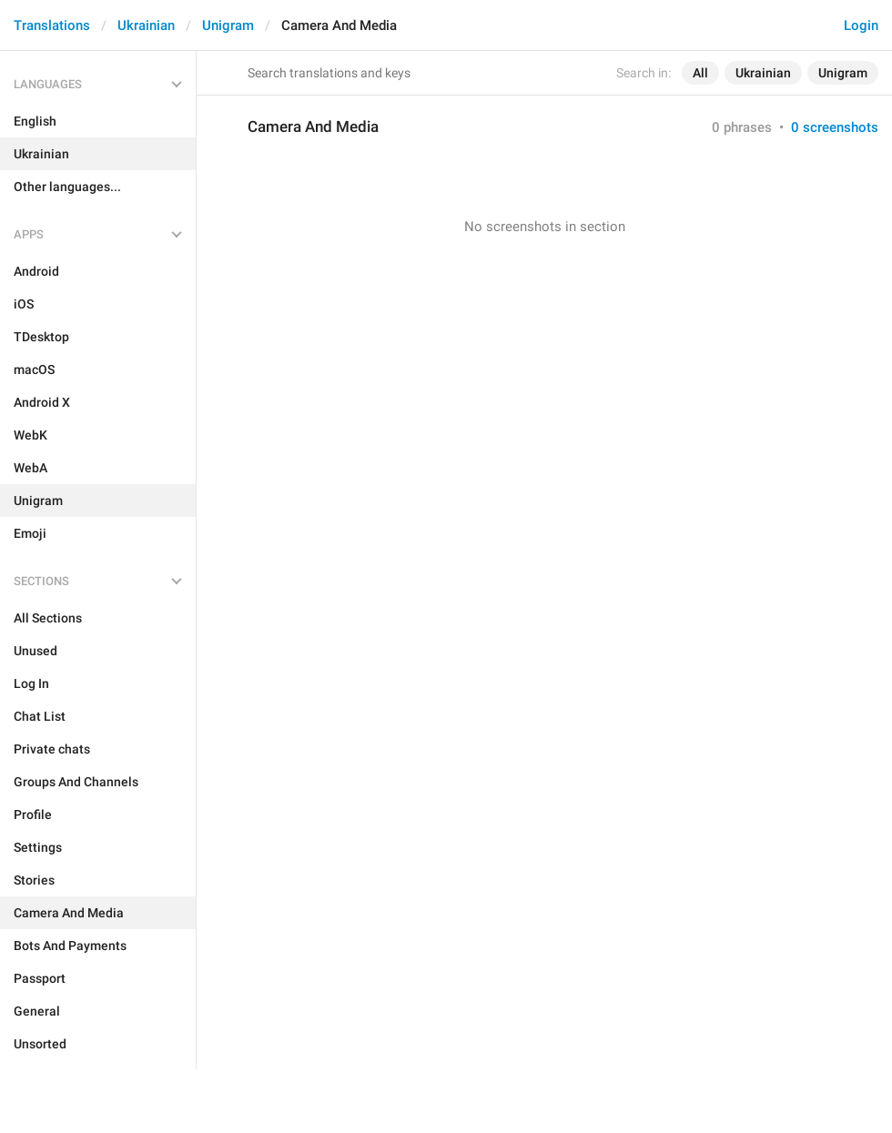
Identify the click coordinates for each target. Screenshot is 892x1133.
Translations (52, 25)
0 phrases (742, 127)
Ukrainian (146, 25)
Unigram (228, 25)
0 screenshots (834, 127)
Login (861, 25)
